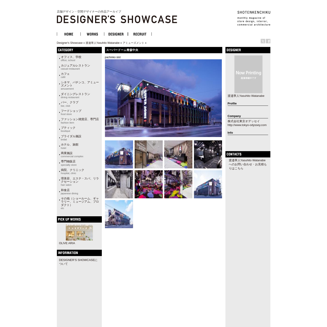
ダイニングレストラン (75, 95)
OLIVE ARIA (67, 243)
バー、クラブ (69, 104)
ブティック (68, 129)
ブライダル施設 (71, 138)
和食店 (69, 191)
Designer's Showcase (70, 42)
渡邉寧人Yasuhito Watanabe (103, 42)
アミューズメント (133, 42)
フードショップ (71, 112)
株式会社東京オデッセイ (244, 121)
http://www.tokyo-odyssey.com (247, 125)
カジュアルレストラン (75, 67)
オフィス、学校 (71, 58)
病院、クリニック (72, 171)
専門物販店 (69, 163)
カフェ (65, 75)
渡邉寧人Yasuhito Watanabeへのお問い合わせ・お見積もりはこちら (248, 164)
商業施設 (72, 154)
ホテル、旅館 (69, 146)
